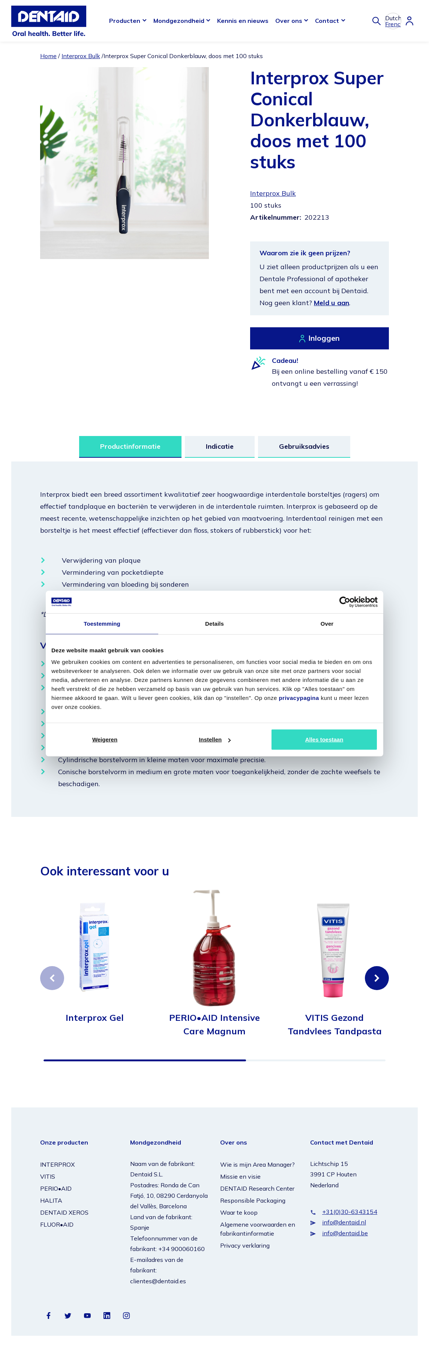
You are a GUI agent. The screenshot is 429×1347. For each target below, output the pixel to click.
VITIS (47, 1176)
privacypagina (299, 698)
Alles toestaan (324, 739)
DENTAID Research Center (257, 1188)
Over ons (288, 20)
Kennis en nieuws (242, 20)
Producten (124, 20)
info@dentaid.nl (344, 1222)
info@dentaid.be (345, 1233)
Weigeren (104, 739)
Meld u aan (331, 302)
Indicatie (220, 446)
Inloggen (324, 338)
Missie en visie (240, 1176)
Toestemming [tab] (102, 623)
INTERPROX (57, 1164)
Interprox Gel (95, 1017)
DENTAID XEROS (64, 1212)
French (393, 24)
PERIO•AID (56, 1188)
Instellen (215, 739)
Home (48, 56)
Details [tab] (214, 623)
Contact (327, 20)
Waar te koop (239, 1212)
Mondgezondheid (178, 20)
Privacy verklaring (245, 1245)
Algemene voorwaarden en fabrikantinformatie (257, 1229)
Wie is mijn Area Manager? (257, 1164)
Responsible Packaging (252, 1200)
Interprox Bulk (81, 56)
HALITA (51, 1200)
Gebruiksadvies (304, 446)
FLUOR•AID (57, 1224)
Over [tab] (327, 623)
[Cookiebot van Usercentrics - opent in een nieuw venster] (345, 601)
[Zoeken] (376, 21)
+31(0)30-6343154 (349, 1211)
